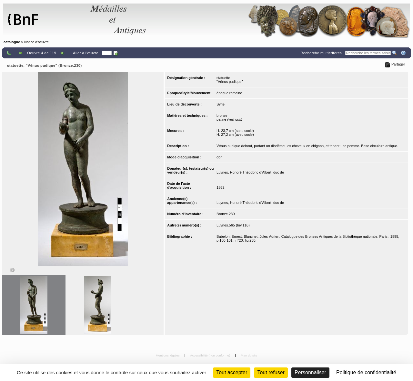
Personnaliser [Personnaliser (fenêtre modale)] (310, 372)
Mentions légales (168, 355)
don (219, 157)
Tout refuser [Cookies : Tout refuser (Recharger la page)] (270, 372)
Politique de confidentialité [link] (366, 372)
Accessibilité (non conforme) (210, 355)
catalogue (12, 42)
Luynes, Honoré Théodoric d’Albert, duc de (250, 172)
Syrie (221, 104)
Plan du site (249, 355)
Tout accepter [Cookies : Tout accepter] (231, 372)
